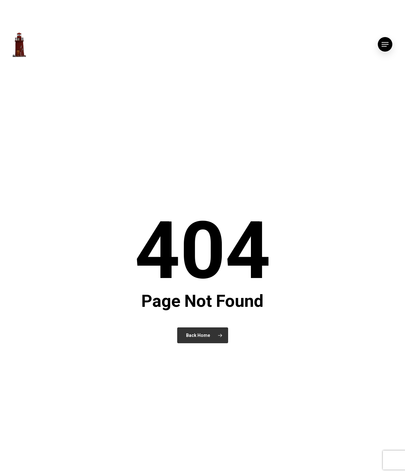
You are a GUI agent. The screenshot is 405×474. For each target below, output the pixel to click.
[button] (385, 44)
